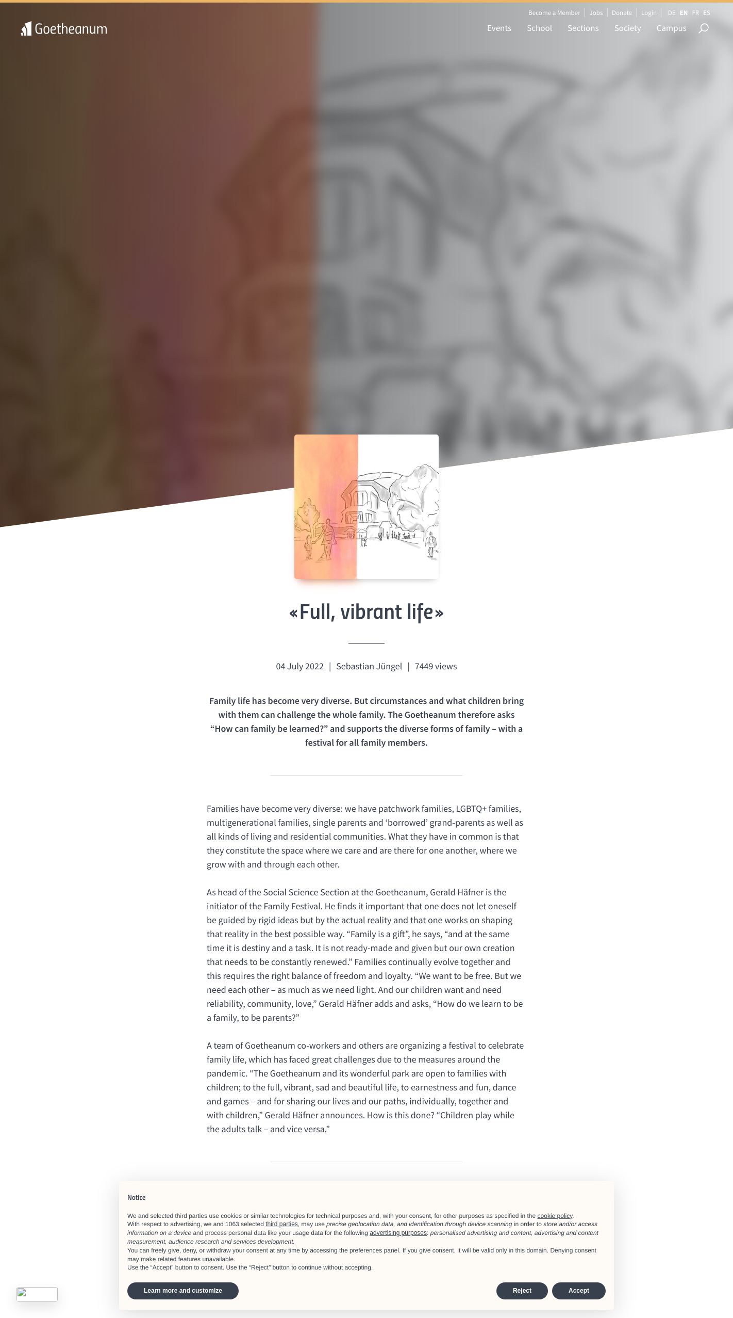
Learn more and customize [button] (183, 1290)
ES (706, 12)
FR (695, 12)
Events (499, 28)
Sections (583, 28)
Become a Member (554, 12)
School (539, 28)
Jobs (596, 12)
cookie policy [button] (555, 1215)
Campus (672, 28)
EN (684, 12)
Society (627, 28)
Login (649, 12)
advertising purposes (398, 1232)
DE (672, 12)
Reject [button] (522, 1290)
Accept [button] (579, 1290)
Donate (622, 12)
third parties (281, 1224)
